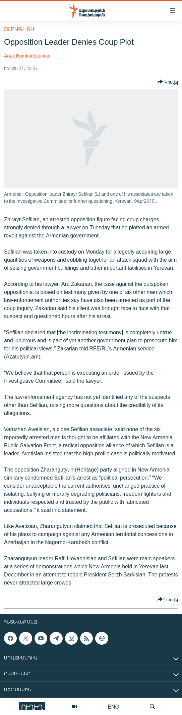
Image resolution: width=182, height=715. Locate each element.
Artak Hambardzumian (27, 56)
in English (19, 29)
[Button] (168, 82)
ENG (113, 706)
